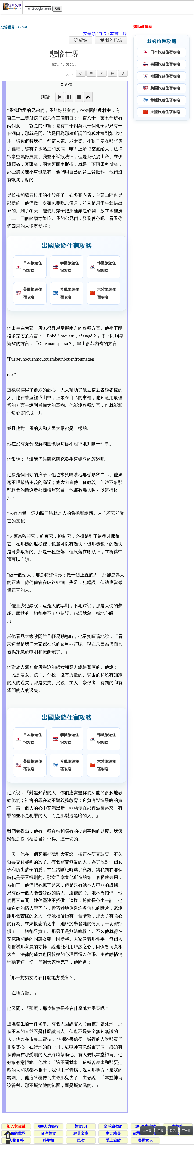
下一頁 (186, 1130)
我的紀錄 (113, 40)
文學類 (89, 33)
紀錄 (82, 40)
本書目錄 (118, 33)
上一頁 (147, 1130)
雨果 (103, 33)
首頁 (160, 1130)
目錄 (173, 1130)
